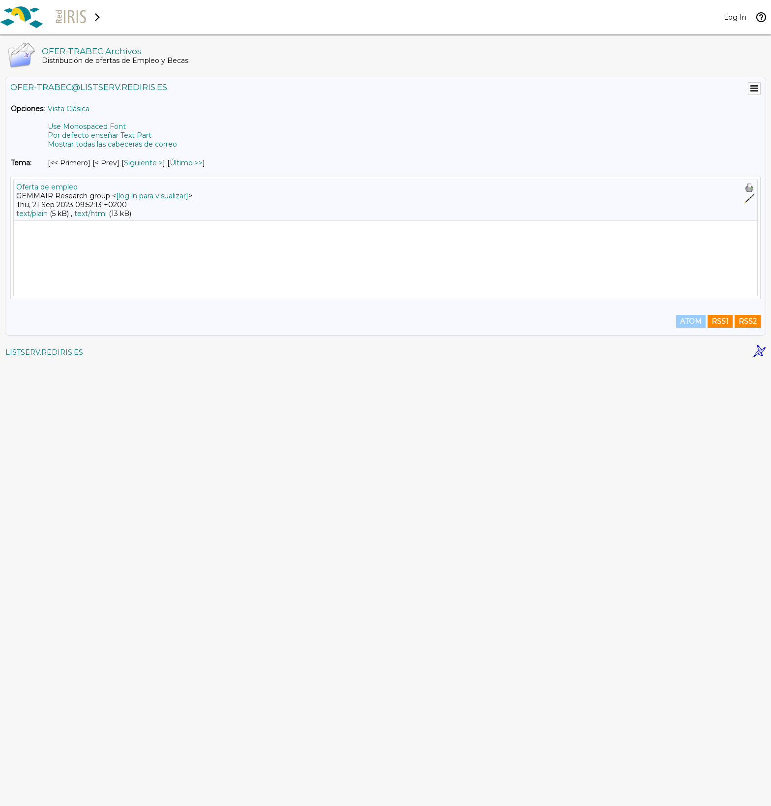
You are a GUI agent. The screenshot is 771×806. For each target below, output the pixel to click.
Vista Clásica (68, 108)
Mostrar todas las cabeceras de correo (112, 144)
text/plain (32, 213)
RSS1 (720, 762)
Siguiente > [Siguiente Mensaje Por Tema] (143, 162)
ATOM (691, 762)
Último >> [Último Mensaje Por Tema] (186, 162)
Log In (735, 17)
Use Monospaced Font (87, 126)
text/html (90, 213)
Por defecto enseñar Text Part (99, 135)
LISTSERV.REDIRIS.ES (44, 793)
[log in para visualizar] (152, 195)
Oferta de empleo (47, 187)
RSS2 (748, 762)
